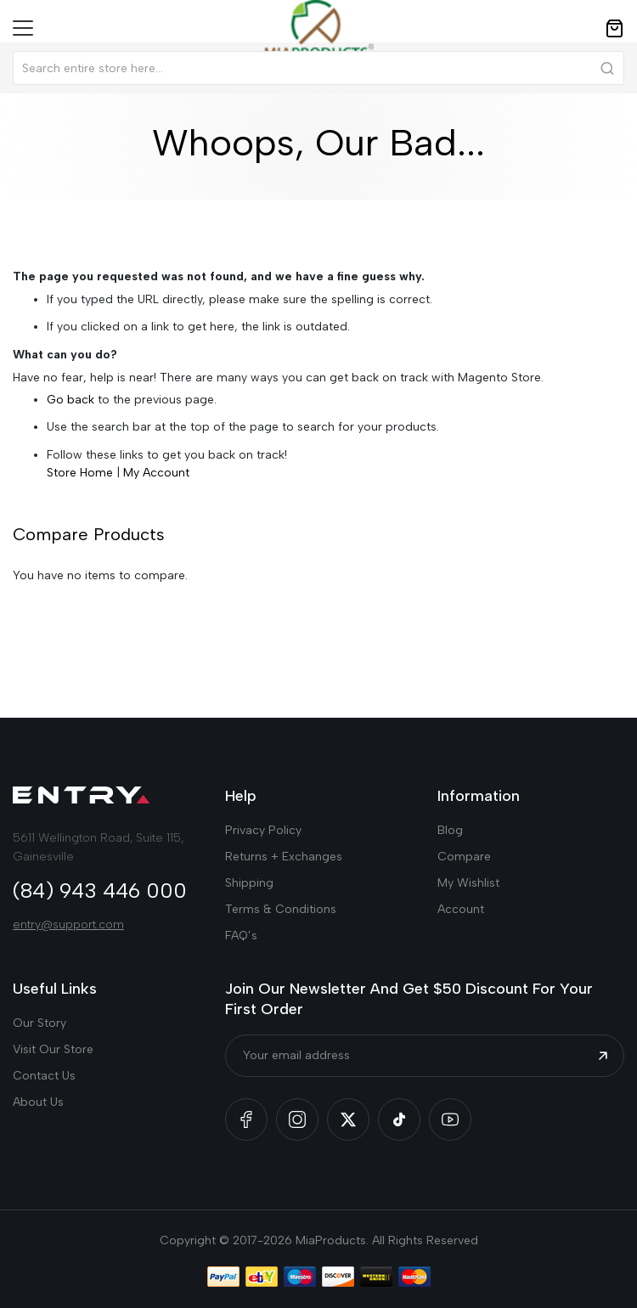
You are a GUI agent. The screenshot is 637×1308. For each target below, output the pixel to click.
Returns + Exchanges (283, 856)
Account (460, 909)
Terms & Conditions (280, 909)
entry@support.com (68, 924)
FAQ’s (241, 935)
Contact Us (44, 1075)
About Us (38, 1102)
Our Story (39, 1023)
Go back (70, 399)
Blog (450, 830)
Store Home (80, 472)
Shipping (249, 883)
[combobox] (318, 68)
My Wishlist (468, 883)
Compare (464, 856)
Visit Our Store (53, 1049)
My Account (156, 472)
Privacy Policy (263, 830)
